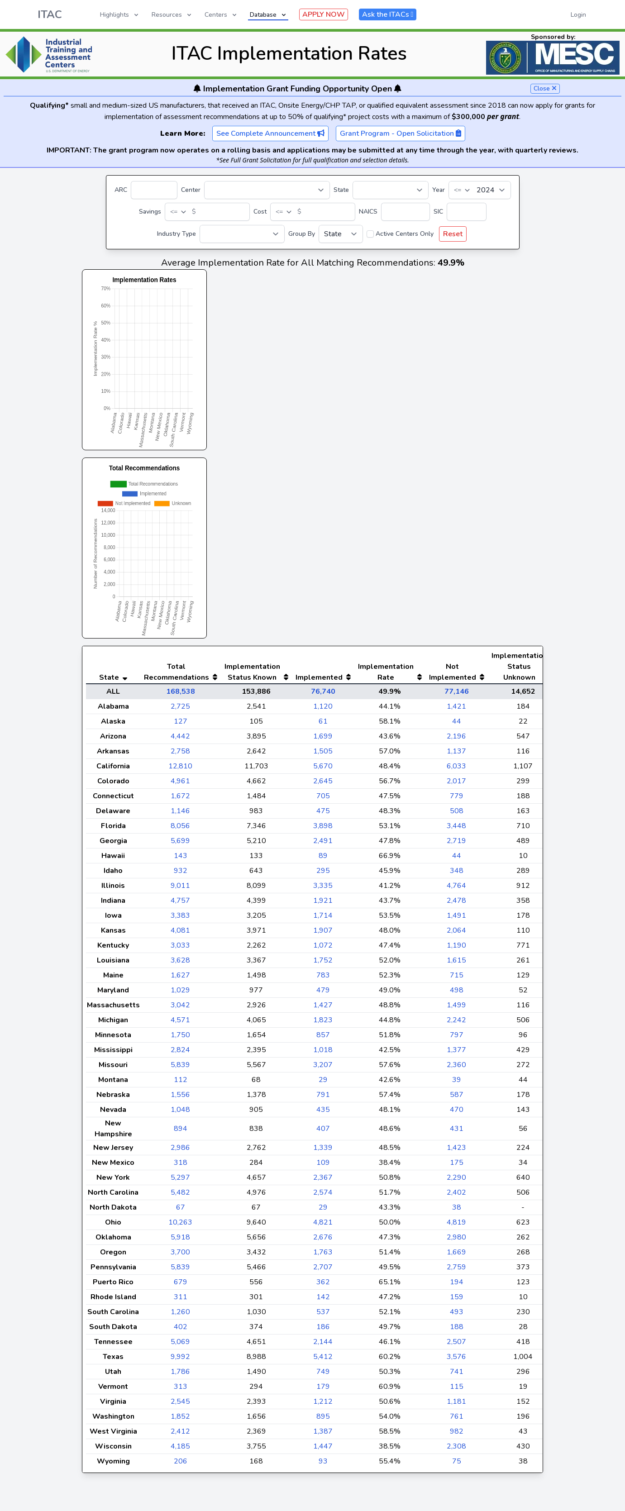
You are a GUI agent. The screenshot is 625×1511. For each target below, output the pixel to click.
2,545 (180, 1420)
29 (323, 1098)
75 (456, 1479)
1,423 (456, 1166)
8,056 (180, 844)
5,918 (180, 1255)
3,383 (180, 934)
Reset (453, 234)
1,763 (323, 1270)
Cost (260, 211)
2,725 (180, 724)
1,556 (180, 1113)
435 (323, 1128)
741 (456, 1390)
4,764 (456, 904)
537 (323, 1330)
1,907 (323, 948)
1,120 (323, 724)
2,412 (180, 1449)
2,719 (456, 859)
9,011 (180, 904)
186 (323, 1345)
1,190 (456, 963)
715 (456, 993)
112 (180, 1098)
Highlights (120, 14)
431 (456, 1147)
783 (323, 993)
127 (180, 739)
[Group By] (341, 234)
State (341, 190)
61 (323, 739)
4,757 (180, 919)
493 (456, 1330)
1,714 (323, 934)
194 (456, 1300)
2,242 (456, 1038)
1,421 (456, 724)
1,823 (323, 1038)
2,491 (323, 859)
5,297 (180, 1196)
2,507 (456, 1360)
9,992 (180, 1375)
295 (323, 889)
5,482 (180, 1210)
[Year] (479, 190)
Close (545, 88)
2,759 (456, 1285)
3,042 (180, 1023)
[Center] (267, 190)
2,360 (456, 1083)
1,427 (323, 1023)
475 (323, 829)
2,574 (323, 1210)
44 (456, 739)
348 (456, 889)
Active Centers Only (405, 233)
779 (456, 814)
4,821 (323, 1240)
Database (268, 14)
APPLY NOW (323, 14)
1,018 (323, 1068)
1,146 (180, 829)
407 (323, 1147)
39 (456, 1098)
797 (456, 1053)
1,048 (180, 1128)
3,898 (323, 844)
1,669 (456, 1270)
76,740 (323, 710)
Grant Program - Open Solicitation (400, 133)
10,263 (180, 1240)
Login (578, 14)
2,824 (180, 1068)
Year (438, 190)
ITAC (50, 14)
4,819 (456, 1240)
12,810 (180, 784)
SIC (438, 211)
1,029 (180, 1008)
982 (456, 1449)
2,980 (456, 1255)
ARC (121, 190)
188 (456, 1345)
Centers (221, 14)
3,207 (323, 1083)
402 (180, 1345)
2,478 (456, 919)
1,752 (323, 978)
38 (456, 1225)
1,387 (323, 1449)
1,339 (323, 1166)
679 (180, 1300)
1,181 (456, 1420)
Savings (150, 211)
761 (456, 1435)
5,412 (323, 1375)
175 (456, 1181)
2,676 (323, 1255)
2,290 (456, 1196)
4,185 (180, 1464)
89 (323, 874)
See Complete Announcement (270, 133)
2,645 (323, 799)
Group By (301, 233)
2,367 (323, 1196)
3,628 (180, 978)
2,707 (323, 1285)
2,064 (456, 948)
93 (323, 1479)
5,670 (323, 784)
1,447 (323, 1464)
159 (456, 1315)
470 (456, 1128)
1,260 (180, 1330)
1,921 (323, 919)
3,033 (180, 963)
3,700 (180, 1270)
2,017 (456, 799)
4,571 (180, 1038)
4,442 (180, 754)
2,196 (456, 754)
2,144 (323, 1360)
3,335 (323, 904)
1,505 (323, 769)
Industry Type (176, 233)
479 (323, 1008)
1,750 (180, 1053)
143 (180, 874)
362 (323, 1300)
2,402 (456, 1210)
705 (323, 814)
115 (456, 1405)
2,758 (180, 769)
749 (323, 1390)
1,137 (456, 769)
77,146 (456, 710)
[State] (391, 190)
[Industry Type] (242, 234)
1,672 (180, 814)
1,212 (323, 1420)
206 (180, 1479)
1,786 (180, 1390)
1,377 (456, 1068)
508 (456, 829)
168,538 (180, 710)
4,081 (180, 948)
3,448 (456, 844)
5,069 (180, 1360)
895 (323, 1435)
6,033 (456, 784)
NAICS (368, 211)
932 (180, 889)
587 (456, 1113)
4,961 (180, 799)
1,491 (456, 934)
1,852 (180, 1435)
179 (323, 1405)
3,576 (456, 1375)
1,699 (323, 754)
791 (323, 1113)
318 (180, 1181)
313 (180, 1405)
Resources (172, 14)
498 (456, 1008)
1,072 (323, 963)
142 (323, 1315)
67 (180, 1225)
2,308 (456, 1464)
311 (180, 1315)
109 (323, 1181)
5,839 (180, 1083)
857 (323, 1053)
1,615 (456, 978)
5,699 (180, 859)
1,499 (456, 1023)
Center (190, 190)
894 (180, 1147)
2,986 (180, 1166)
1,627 (180, 993)
